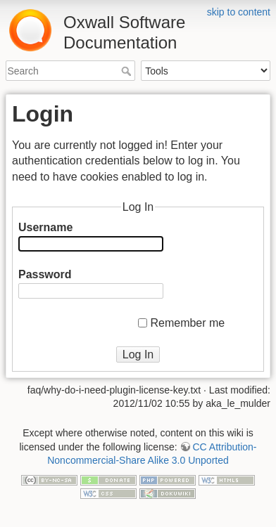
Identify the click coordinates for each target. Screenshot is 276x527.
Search (127, 71)
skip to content (238, 12)
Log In (138, 354)
